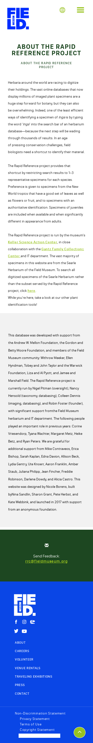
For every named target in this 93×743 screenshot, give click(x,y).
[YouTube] (24, 631)
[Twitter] (16, 631)
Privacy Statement (35, 719)
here (31, 291)
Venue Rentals (27, 668)
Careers (22, 651)
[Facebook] (16, 622)
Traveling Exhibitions (33, 676)
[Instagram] (24, 622)
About (20, 642)
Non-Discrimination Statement (40, 713)
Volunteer (24, 659)
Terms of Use (30, 724)
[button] (62, 10)
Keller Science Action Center (32, 242)
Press (20, 685)
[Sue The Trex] (32, 622)
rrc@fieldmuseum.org (46, 561)
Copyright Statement (37, 730)
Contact (22, 693)
